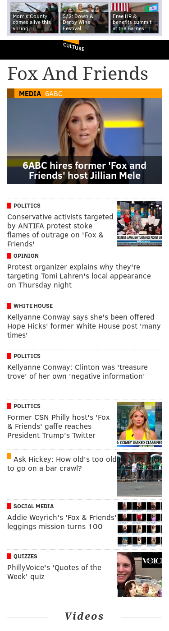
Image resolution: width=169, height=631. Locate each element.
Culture (73, 47)
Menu (154, 50)
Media (30, 93)
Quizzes (25, 556)
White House (33, 306)
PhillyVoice (22, 49)
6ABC (54, 93)
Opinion (26, 255)
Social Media (34, 506)
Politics (27, 205)
